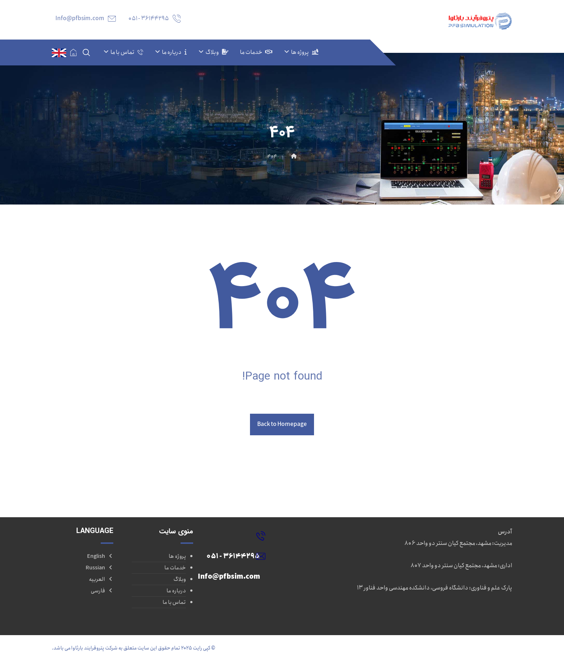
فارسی (102, 591)
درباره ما (176, 591)
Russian (99, 568)
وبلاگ (179, 579)
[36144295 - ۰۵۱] (230, 535)
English (100, 556)
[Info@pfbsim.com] (230, 556)
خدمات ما (175, 568)
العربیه (101, 579)
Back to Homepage (282, 424)
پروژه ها (177, 556)
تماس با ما (174, 602)
